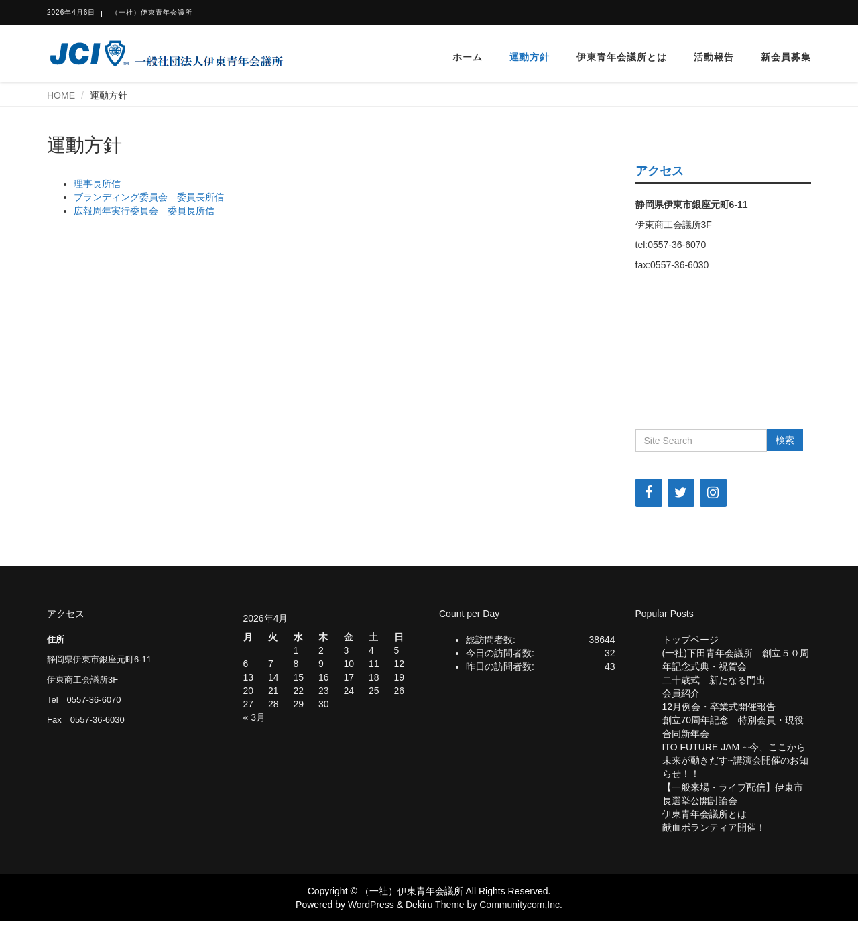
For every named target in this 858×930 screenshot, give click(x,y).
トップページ (690, 639)
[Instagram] (713, 493)
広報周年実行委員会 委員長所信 (144, 210)
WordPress (371, 904)
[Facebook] (648, 493)
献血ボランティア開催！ (713, 827)
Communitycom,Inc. (520, 904)
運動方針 (529, 57)
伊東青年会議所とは (621, 57)
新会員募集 (786, 57)
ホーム (467, 57)
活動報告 (714, 57)
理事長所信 (97, 183)
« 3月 (254, 717)
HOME (61, 95)
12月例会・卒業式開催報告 (719, 706)
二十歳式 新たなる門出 (713, 680)
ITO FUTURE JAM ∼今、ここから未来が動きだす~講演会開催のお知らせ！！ (735, 760)
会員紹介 (681, 693)
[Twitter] (681, 493)
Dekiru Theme (435, 904)
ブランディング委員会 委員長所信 (149, 197)
